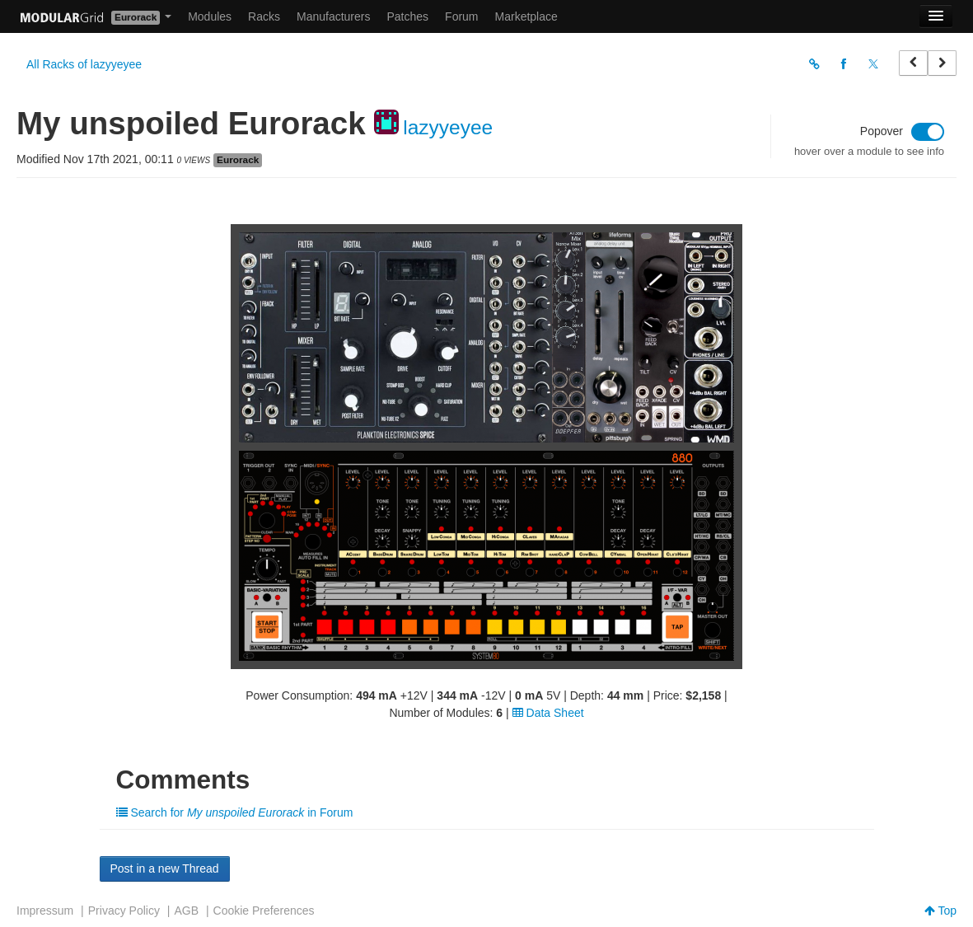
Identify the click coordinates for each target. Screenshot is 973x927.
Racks (264, 16)
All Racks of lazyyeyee (84, 64)
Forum (461, 16)
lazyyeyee (448, 127)
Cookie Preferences (264, 910)
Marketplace (526, 16)
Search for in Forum (234, 812)
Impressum (44, 910)
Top (940, 910)
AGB (186, 910)
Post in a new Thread (164, 868)
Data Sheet (548, 712)
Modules (210, 16)
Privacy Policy (124, 910)
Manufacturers (333, 16)
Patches (407, 16)
